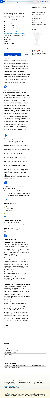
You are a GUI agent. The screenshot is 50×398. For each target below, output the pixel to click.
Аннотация (34, 10)
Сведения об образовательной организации (13, 367)
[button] (22, 341)
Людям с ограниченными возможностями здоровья (15, 369)
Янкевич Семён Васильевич (18, 33)
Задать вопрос (26, 55)
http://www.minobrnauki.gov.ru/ (10, 380)
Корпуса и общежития (8, 354)
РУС (38, 1)
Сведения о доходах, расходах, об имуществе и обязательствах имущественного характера (24, 365)
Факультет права (15, 23)
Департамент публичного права (17, 21)
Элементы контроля (37, 22)
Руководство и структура (9, 348)
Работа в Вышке (7, 374)
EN (40, 1)
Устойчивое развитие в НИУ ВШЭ (11, 350)
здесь (31, 393)
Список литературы (37, 27)
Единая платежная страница (10, 371)
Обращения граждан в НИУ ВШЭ (11, 359)
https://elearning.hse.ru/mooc (10, 386)
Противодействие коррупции (10, 363)
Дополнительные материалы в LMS (12, 54)
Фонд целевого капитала (9, 361)
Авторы (34, 29)
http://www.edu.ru (37, 380)
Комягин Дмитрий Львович (18, 32)
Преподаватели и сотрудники (10, 352)
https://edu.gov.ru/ (23, 380)
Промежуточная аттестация (39, 24)
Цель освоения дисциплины (38, 12)
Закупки (5, 356)
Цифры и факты (7, 346)
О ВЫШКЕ (6, 343)
